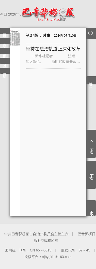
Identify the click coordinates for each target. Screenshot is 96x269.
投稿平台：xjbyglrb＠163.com (48, 257)
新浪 (63, 19)
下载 (92, 208)
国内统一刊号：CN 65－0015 (28, 250)
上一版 (92, 146)
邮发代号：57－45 (75, 250)
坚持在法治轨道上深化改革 (53, 48)
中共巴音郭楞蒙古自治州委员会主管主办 (36, 234)
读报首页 (91, 81)
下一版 (92, 172)
